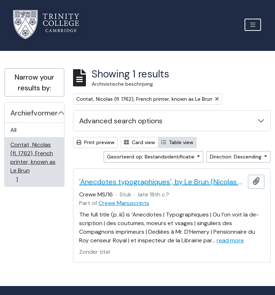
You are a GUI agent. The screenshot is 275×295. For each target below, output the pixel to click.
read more (230, 240)
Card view (139, 142)
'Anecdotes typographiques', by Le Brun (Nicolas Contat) (162, 181)
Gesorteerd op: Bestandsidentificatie (151, 156)
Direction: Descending (236, 156)
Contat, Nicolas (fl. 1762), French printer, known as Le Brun (33, 162)
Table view (177, 142)
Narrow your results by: (34, 82)
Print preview (95, 142)
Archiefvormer (34, 113)
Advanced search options (121, 120)
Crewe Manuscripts (123, 203)
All (13, 130)
